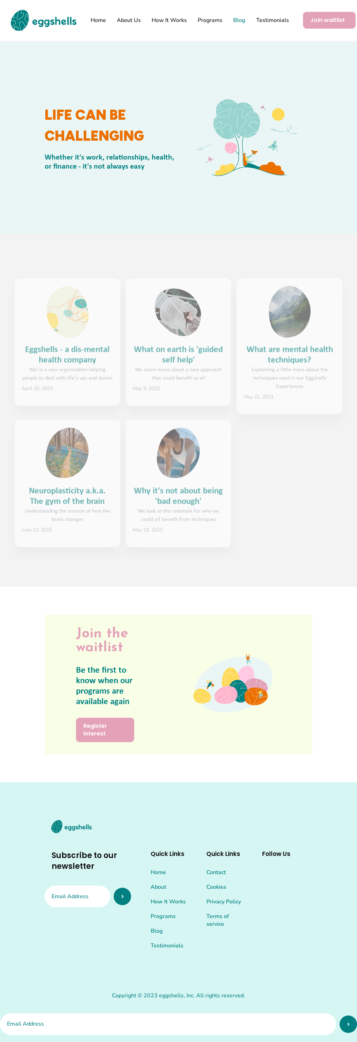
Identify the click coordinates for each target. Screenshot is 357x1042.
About (158, 887)
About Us (129, 20)
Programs (210, 20)
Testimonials (272, 20)
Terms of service (217, 920)
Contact (216, 872)
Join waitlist (327, 20)
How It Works (169, 20)
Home (98, 20)
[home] (43, 20)
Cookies (216, 887)
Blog (239, 20)
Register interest (95, 730)
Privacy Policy (223, 902)
